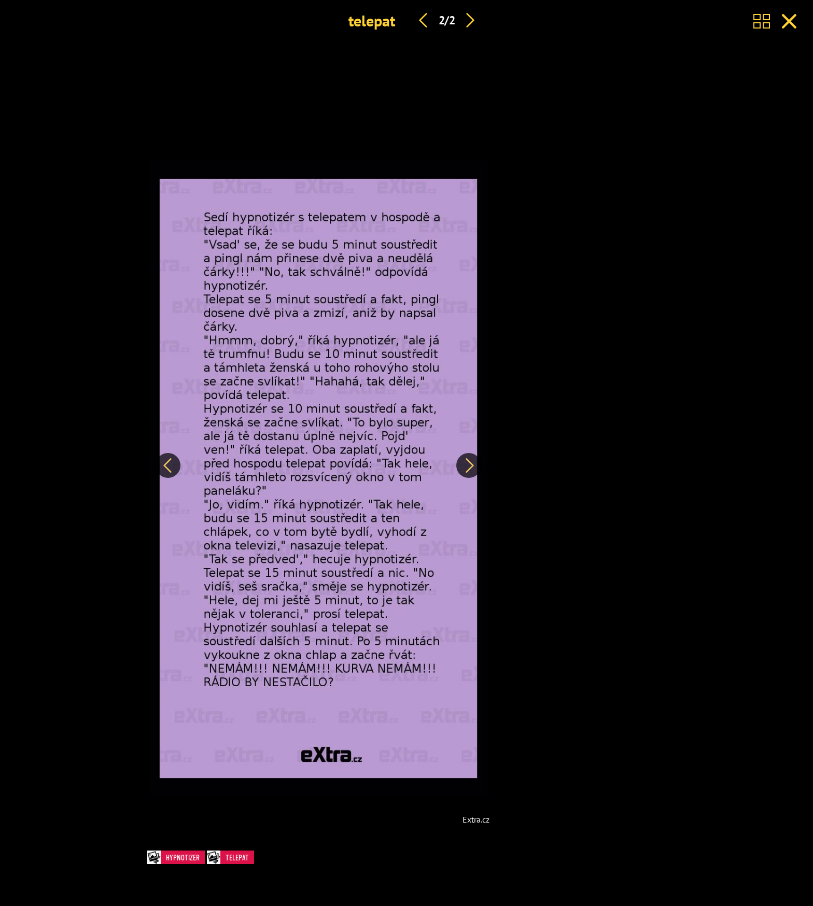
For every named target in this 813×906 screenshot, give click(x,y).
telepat (371, 20)
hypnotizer (176, 857)
